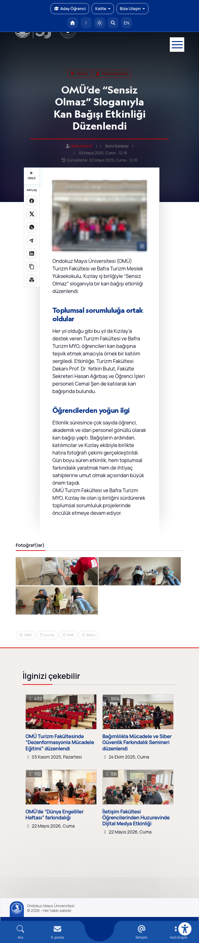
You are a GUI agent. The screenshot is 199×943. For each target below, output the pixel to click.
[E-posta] (86, 22)
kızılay (49, 634)
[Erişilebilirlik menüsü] (185, 929)
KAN (70, 634)
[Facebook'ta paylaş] (31, 200)
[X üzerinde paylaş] (31, 214)
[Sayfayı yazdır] (31, 279)
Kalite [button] (102, 8)
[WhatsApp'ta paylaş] (31, 227)
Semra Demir (82, 146)
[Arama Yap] (113, 22)
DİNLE (31, 176)
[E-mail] (57, 932)
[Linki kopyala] (31, 266)
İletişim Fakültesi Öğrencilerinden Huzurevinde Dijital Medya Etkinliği (135, 818)
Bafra (91, 634)
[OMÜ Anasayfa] (72, 22)
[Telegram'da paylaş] (31, 240)
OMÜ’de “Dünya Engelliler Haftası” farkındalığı (54, 815)
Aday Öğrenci (70, 8)
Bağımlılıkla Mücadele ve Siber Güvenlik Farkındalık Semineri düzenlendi (137, 742)
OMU (28, 634)
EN (126, 23)
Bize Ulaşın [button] (132, 8)
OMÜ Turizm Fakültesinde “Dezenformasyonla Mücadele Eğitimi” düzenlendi (59, 742)
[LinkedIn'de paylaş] (31, 253)
